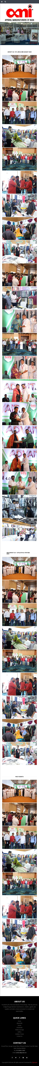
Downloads (19, 1027)
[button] (5, 1)
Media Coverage (19, 1029)
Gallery (19, 1032)
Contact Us (19, 1036)
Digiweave (34, 1062)
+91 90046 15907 (20, 1050)
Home (19, 1021)
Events (19, 1025)
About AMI (19, 1023)
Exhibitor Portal (19, 1034)
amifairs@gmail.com (21, 1052)
